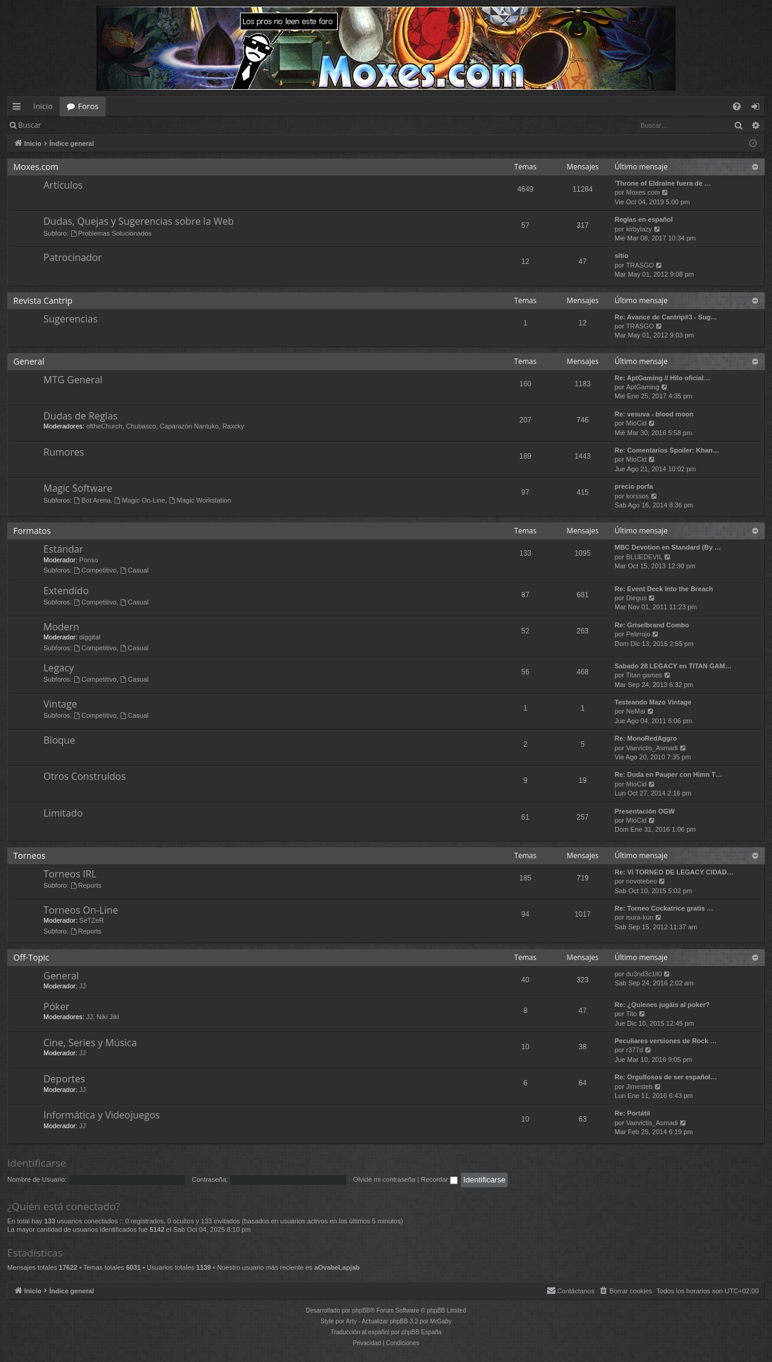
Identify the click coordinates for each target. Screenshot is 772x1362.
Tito (631, 1013)
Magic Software (77, 488)
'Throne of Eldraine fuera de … (663, 183)
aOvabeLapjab (336, 1267)
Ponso (88, 559)
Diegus (636, 597)
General (29, 361)
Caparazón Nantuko (189, 426)
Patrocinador (72, 257)
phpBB (361, 1310)
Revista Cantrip (42, 300)
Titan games (644, 675)
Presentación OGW (645, 811)
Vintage (60, 704)
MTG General (73, 379)
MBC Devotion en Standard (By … (668, 547)
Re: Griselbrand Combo (652, 625)
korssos (637, 496)
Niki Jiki (107, 1016)
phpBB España (421, 1332)
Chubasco (141, 426)
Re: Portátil (632, 1113)
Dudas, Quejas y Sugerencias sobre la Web (138, 221)
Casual (134, 570)
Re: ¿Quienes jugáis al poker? (662, 1004)
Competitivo (95, 570)
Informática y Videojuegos (101, 1115)
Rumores (63, 452)
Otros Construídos (84, 776)
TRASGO (640, 265)
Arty (351, 1321)
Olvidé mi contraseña (384, 1179)
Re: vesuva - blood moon (654, 414)
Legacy (58, 667)
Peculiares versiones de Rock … (666, 1040)
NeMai (635, 711)
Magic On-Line (139, 500)
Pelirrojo (638, 634)
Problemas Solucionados (111, 233)
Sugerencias (70, 318)
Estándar (63, 549)
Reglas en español (644, 219)
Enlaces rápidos (19, 108)
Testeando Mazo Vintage (653, 702)
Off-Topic (31, 957)
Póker (56, 1006)
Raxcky (233, 426)
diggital (89, 637)
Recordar (439, 1179)
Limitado (63, 813)
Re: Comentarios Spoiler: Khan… (667, 450)
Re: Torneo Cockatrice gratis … (664, 908)
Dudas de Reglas (80, 415)
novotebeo (641, 881)
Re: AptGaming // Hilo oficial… (662, 377)
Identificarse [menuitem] (758, 108)
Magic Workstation (200, 500)
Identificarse (79, 125)
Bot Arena (92, 500)
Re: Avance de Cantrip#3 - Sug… (666, 317)
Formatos (32, 530)
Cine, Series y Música (90, 1042)
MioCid (636, 423)
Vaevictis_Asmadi (652, 748)
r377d (634, 1049)
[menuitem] (736, 106)
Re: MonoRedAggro (646, 738)
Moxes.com (36, 166)
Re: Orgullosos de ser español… (666, 1077)
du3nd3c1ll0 (644, 974)
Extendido (66, 590)
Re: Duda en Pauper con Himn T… (668, 774)
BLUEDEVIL (644, 556)
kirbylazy (639, 229)
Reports (86, 885)
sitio (621, 255)
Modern (61, 626)
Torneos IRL (69, 873)
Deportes (64, 1078)
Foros (88, 106)
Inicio (42, 106)
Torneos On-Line (80, 910)
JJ (82, 986)
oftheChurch (104, 426)
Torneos (29, 855)
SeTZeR (91, 920)
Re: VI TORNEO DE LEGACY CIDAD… (674, 872)
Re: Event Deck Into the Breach (664, 588)
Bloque (59, 740)
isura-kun (639, 917)
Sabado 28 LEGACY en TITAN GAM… (673, 666)
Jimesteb (639, 1086)
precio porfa (634, 486)
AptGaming (642, 387)
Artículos (63, 185)
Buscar (29, 125)
